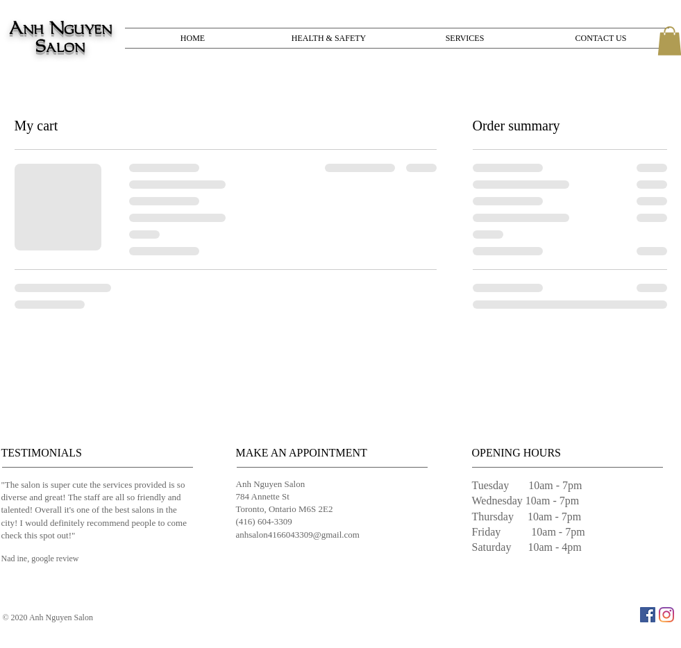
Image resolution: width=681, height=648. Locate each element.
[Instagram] (666, 614)
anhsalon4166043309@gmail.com (298, 534)
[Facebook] (647, 614)
